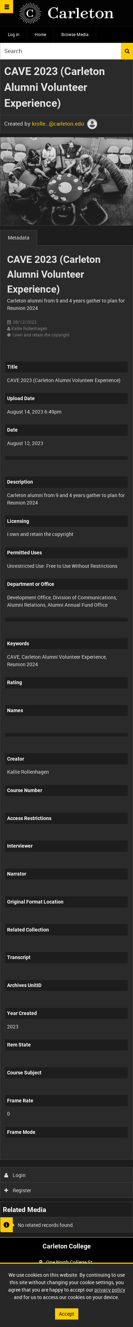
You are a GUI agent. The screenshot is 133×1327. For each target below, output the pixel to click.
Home (40, 34)
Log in (14, 34)
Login (15, 1175)
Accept (66, 1313)
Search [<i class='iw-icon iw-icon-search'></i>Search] (127, 50)
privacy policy (109, 1289)
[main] (66, 648)
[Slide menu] (6, 6)
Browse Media (75, 34)
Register (18, 1190)
